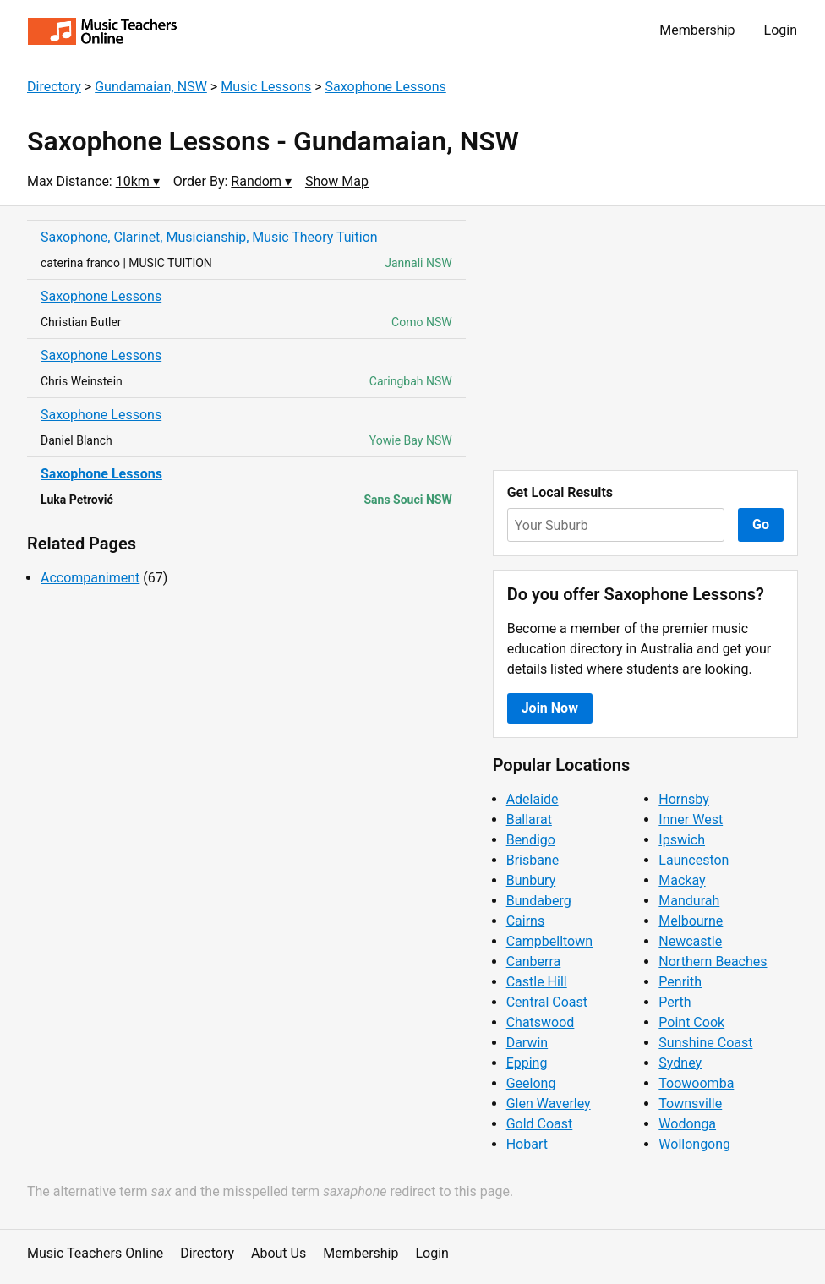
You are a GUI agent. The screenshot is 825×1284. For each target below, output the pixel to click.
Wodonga (687, 1124)
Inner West (690, 819)
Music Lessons (266, 87)
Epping (527, 1063)
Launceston (693, 860)
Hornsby (683, 799)
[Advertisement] (645, 338)
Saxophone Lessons (385, 87)
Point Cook (691, 1022)
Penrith (680, 982)
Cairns (525, 921)
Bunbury (531, 880)
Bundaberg (538, 901)
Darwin (527, 1043)
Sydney (680, 1063)
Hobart (527, 1144)
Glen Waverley (548, 1103)
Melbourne (690, 921)
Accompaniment (90, 578)
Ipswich (681, 840)
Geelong (531, 1083)
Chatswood (540, 1022)
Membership (697, 30)
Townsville (690, 1103)
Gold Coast (539, 1124)
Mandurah (688, 901)
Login (780, 30)
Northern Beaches (712, 961)
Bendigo (530, 840)
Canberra (533, 961)
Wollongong (694, 1144)
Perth (674, 1002)
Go (760, 524)
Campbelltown (549, 941)
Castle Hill (536, 982)
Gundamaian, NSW (151, 87)
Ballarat (529, 819)
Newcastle (690, 941)
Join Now (550, 708)
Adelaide (532, 799)
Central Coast (546, 1002)
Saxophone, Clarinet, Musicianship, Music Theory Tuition (209, 237)
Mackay (681, 880)
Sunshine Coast (705, 1043)
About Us (278, 1253)
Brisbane (533, 860)
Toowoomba (696, 1083)
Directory (54, 87)
